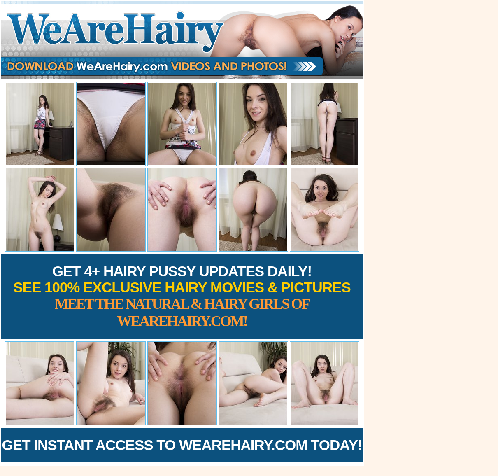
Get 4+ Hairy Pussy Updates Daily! (182, 296)
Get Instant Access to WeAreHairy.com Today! (182, 445)
